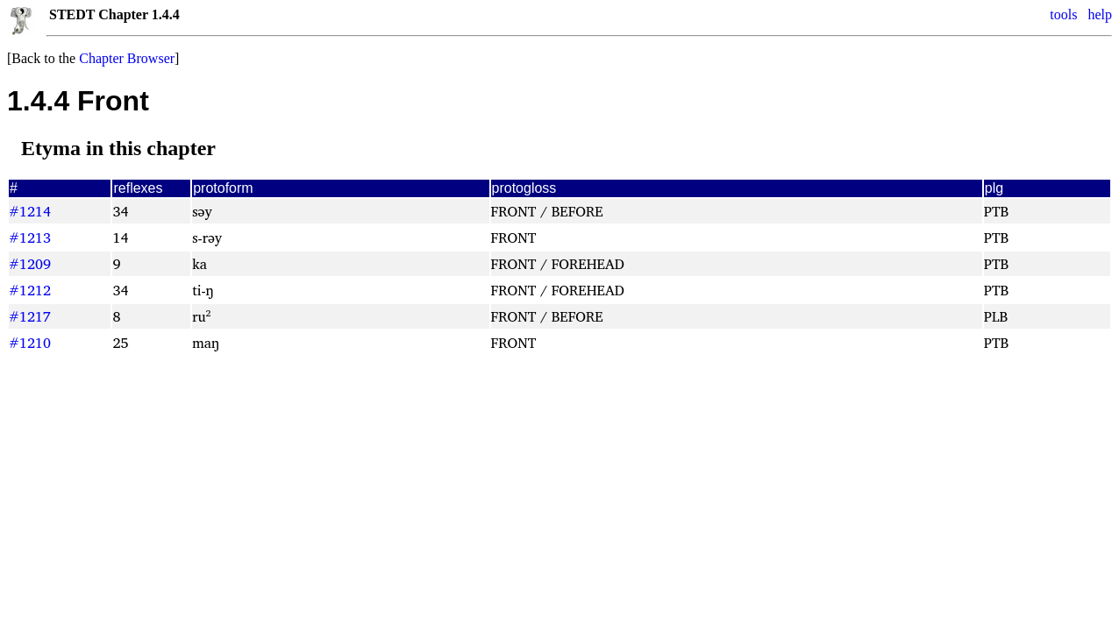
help (1099, 14)
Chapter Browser (127, 58)
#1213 (30, 237)
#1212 (30, 290)
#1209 (30, 263)
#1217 (30, 316)
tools (1063, 14)
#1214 (30, 211)
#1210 (30, 342)
